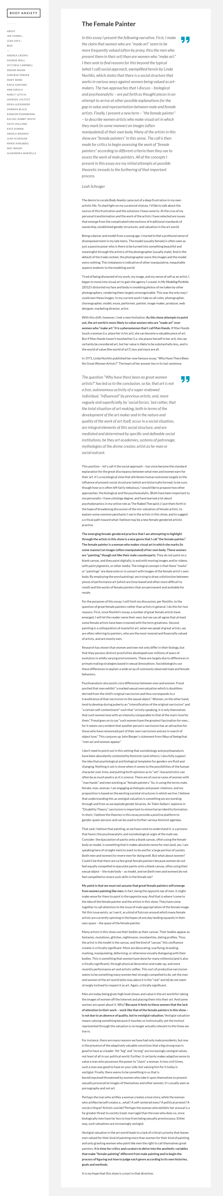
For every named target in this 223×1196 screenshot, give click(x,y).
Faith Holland (17, 124)
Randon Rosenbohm (21, 114)
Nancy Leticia (16, 94)
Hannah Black (17, 109)
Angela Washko (18, 133)
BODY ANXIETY (24, 13)
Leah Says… (14, 40)
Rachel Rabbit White (21, 119)
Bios (10, 45)
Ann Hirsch (15, 89)
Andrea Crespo (17, 55)
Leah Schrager (17, 138)
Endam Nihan (16, 70)
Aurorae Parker (18, 75)
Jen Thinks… (15, 36)
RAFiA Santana (17, 84)
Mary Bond (14, 80)
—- (8, 50)
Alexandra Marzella (21, 153)
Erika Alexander (18, 104)
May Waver (14, 148)
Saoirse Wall (16, 60)
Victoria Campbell (20, 65)
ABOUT (11, 31)
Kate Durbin (15, 128)
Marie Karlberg (18, 143)
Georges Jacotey (18, 99)
